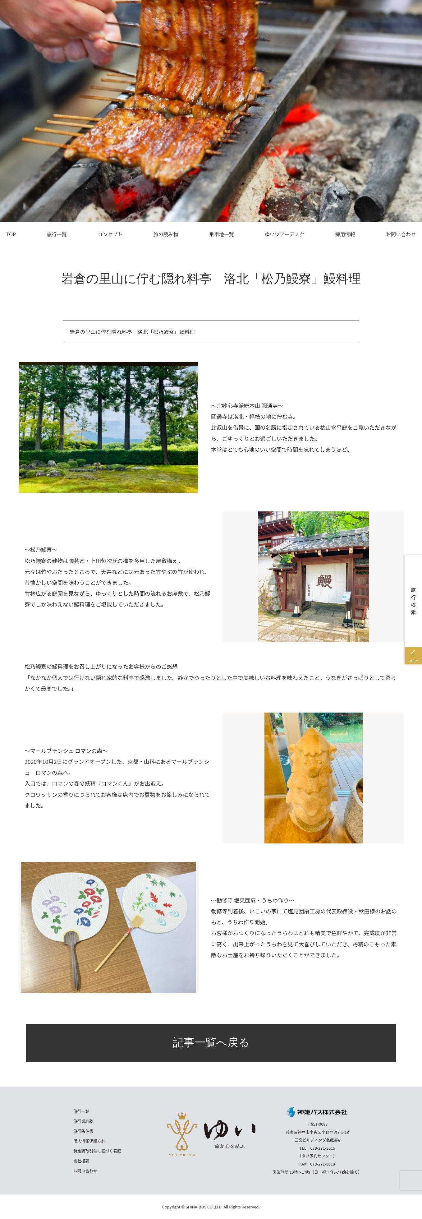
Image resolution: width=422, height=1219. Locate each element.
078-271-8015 (322, 1148)
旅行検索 (413, 601)
